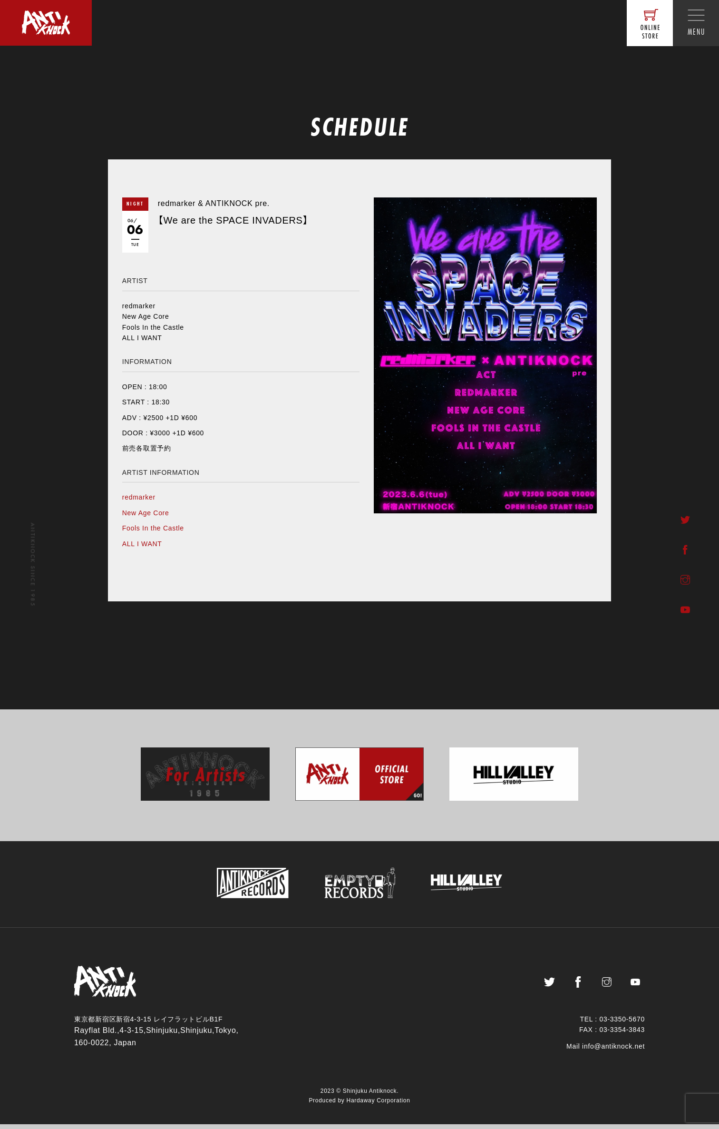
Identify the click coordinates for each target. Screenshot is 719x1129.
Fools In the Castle (153, 528)
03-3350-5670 (622, 1024)
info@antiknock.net (613, 1051)
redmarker (138, 497)
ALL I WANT (142, 544)
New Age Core (145, 513)
